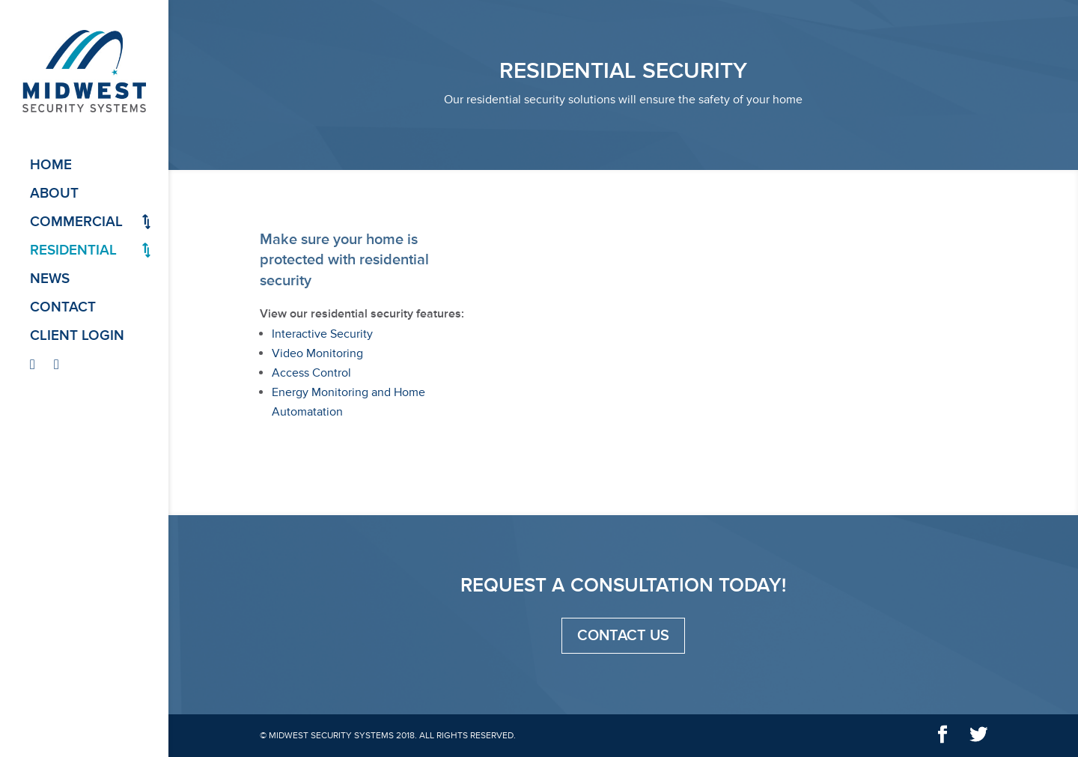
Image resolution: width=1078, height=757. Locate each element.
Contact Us (623, 636)
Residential (73, 251)
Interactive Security (322, 333)
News (50, 280)
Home (51, 166)
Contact (63, 308)
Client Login (77, 336)
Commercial (76, 223)
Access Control (311, 372)
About (54, 194)
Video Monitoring (317, 353)
